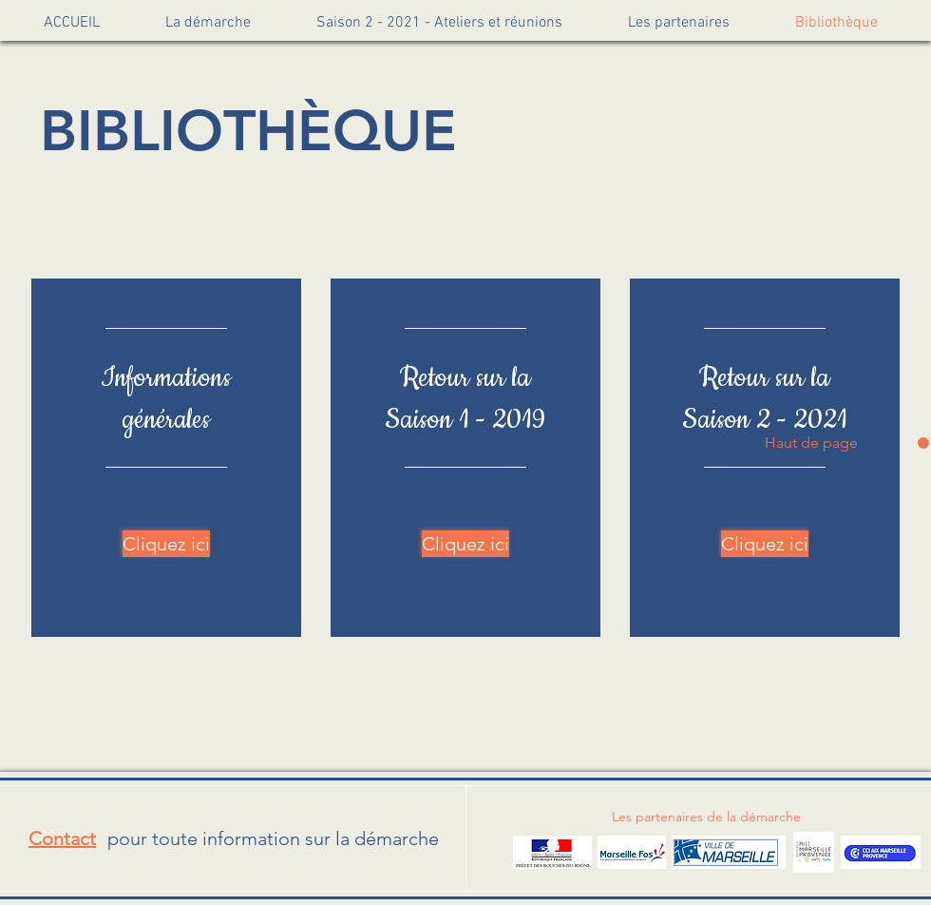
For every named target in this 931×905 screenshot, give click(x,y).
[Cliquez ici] (166, 543)
